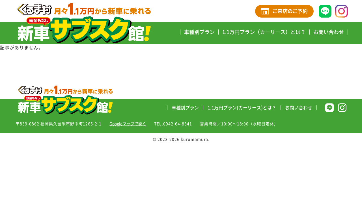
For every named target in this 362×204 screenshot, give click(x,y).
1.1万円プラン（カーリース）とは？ (264, 32)
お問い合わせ (328, 32)
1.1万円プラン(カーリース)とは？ (242, 107)
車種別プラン (199, 32)
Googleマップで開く (127, 124)
